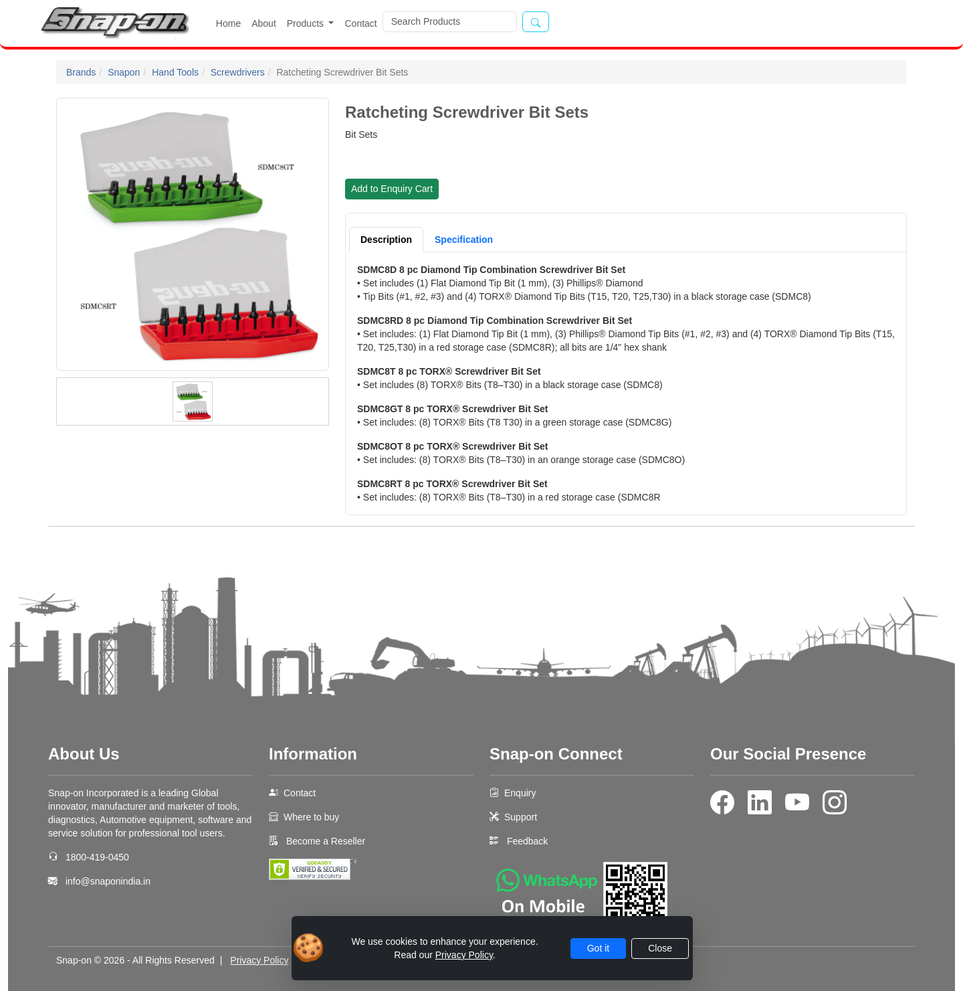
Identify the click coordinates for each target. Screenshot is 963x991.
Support (520, 817)
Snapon (124, 72)
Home (228, 23)
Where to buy (311, 817)
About (263, 23)
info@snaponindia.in (108, 881)
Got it (598, 948)
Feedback (527, 841)
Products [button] (306, 23)
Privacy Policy (259, 960)
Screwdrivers (238, 72)
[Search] (450, 21)
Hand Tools (175, 72)
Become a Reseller (324, 841)
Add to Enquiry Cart (392, 188)
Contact (360, 23)
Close (660, 948)
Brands (81, 72)
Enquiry (520, 793)
